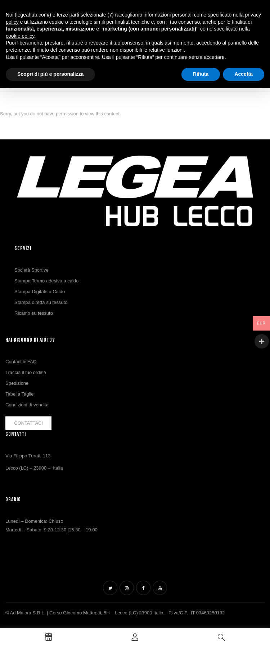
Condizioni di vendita (27, 404)
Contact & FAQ (21, 361)
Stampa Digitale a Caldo (39, 291)
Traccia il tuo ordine (25, 372)
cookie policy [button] (20, 36)
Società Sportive (31, 270)
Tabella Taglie (19, 394)
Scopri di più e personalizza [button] (50, 74)
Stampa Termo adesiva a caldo (46, 280)
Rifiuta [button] (201, 74)
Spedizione (16, 383)
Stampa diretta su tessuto (40, 302)
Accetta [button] (243, 74)
